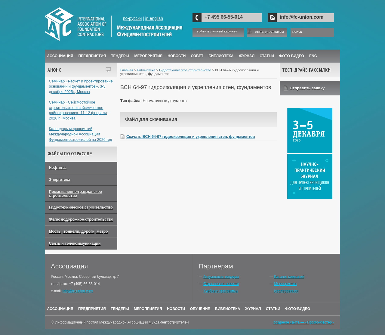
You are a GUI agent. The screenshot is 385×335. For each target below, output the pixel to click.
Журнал (253, 309)
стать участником (269, 31)
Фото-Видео (291, 56)
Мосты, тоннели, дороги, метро (78, 231)
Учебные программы (220, 291)
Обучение (200, 309)
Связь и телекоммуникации (75, 243)
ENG (313, 56)
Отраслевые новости (221, 284)
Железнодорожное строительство (81, 219)
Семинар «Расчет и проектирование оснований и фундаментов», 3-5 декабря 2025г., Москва (81, 86)
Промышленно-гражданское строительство (75, 194)
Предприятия (92, 56)
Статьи (267, 56)
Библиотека (220, 56)
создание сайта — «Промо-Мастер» (303, 322)
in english (154, 18)
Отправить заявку (307, 88)
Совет (197, 56)
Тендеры (120, 56)
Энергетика (59, 180)
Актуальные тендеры (221, 277)
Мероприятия (148, 56)
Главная (126, 70)
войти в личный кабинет (217, 31)
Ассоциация (60, 56)
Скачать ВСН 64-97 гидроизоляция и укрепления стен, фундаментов (190, 137)
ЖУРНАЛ (247, 56)
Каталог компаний (289, 277)
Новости (177, 56)
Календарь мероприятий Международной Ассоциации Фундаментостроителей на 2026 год (80, 134)
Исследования (286, 291)
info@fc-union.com (301, 17)
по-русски (132, 18)
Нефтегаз (58, 168)
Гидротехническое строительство (81, 207)
